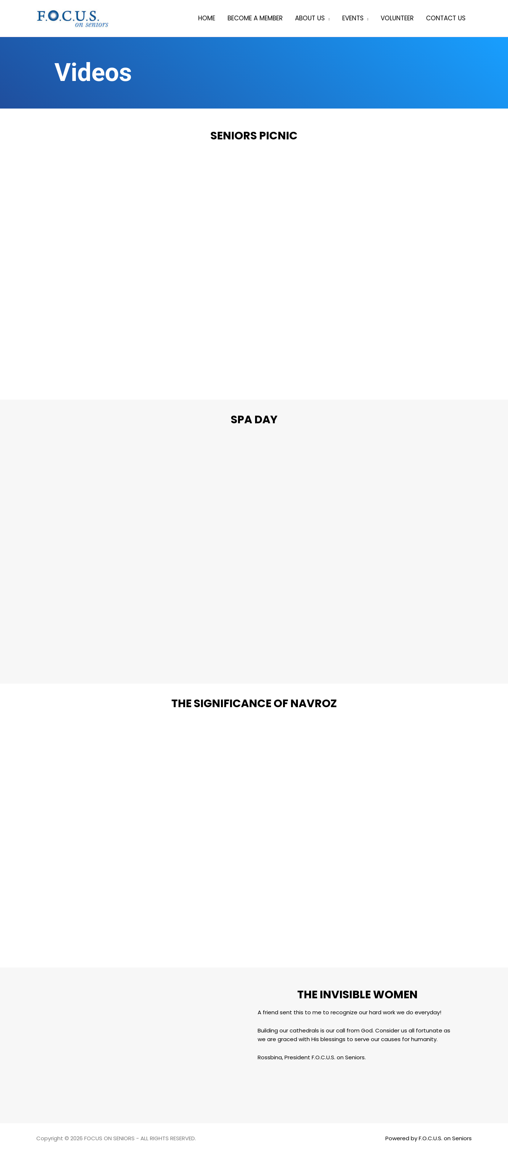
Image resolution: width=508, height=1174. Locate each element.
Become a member (255, 18)
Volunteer (397, 18)
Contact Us (446, 18)
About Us (310, 18)
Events (353, 18)
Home (206, 18)
